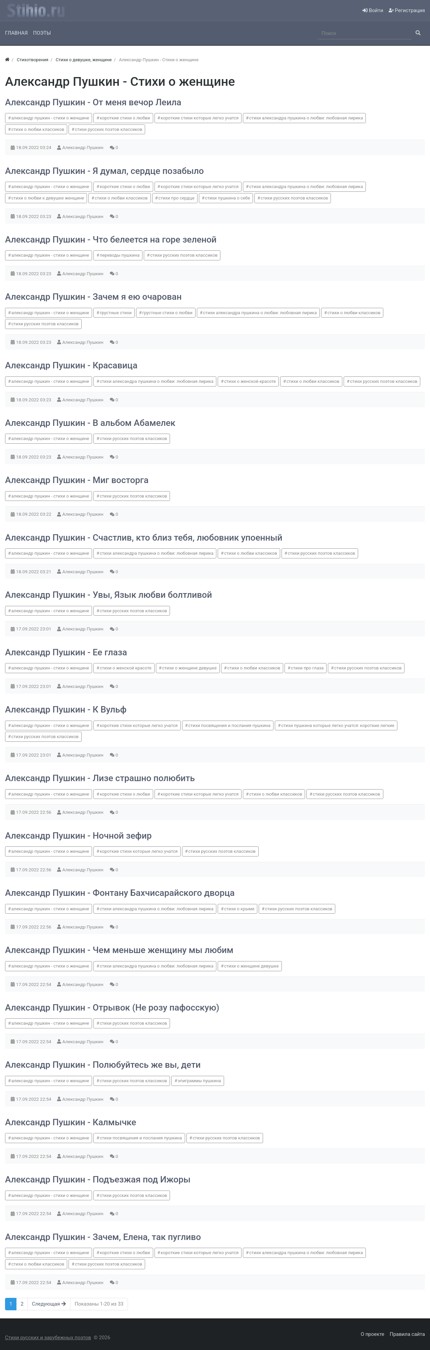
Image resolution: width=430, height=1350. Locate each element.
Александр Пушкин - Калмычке (70, 1122)
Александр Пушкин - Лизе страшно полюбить (100, 778)
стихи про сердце (176, 197)
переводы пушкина (119, 255)
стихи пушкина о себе (227, 197)
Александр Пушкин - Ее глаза (66, 652)
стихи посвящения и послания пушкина (229, 725)
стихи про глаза (307, 667)
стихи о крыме (239, 908)
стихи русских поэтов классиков (108, 129)
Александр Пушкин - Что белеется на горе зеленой (111, 239)
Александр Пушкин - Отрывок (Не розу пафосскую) (112, 1007)
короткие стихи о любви (125, 117)
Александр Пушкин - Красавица (71, 365)
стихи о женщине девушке (189, 667)
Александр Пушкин (83, 147)
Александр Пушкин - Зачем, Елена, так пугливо (103, 1237)
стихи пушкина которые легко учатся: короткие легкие (337, 725)
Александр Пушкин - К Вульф (66, 709)
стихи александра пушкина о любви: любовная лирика (306, 117)
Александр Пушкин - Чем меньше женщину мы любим (119, 950)
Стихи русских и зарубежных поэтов (48, 1338)
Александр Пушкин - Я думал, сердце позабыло (104, 171)
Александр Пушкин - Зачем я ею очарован (93, 297)
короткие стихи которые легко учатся (200, 117)
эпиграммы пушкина (199, 1080)
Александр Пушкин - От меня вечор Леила (93, 102)
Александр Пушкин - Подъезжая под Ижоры (97, 1179)
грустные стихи (116, 312)
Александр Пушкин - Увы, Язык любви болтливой (108, 595)
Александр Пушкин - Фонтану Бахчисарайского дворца (119, 893)
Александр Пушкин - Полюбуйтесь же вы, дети (103, 1065)
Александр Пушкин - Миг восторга (76, 480)
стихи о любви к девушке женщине (47, 197)
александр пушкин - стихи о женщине (50, 117)
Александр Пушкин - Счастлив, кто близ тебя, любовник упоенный (144, 538)
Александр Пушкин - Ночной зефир (78, 836)
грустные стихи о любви (167, 312)
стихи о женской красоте (250, 381)
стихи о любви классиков (37, 129)
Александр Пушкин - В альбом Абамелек (90, 423)
